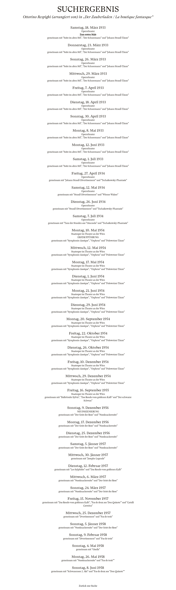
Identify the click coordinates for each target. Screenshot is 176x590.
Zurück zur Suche (88, 586)
